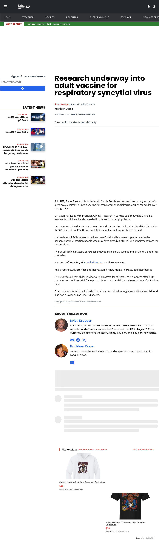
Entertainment (99, 17)
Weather (28, 17)
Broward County (87, 122)
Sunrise (73, 122)
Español (126, 17)
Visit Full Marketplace (143, 450)
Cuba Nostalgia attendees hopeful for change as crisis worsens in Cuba (15, 184)
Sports (49, 17)
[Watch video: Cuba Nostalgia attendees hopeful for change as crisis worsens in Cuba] (38, 180)
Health (64, 122)
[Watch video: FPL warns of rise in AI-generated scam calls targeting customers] (38, 147)
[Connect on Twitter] (84, 340)
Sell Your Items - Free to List (93, 450)
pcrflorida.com (94, 262)
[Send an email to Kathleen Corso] (72, 362)
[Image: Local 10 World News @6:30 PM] (38, 117)
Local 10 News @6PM (17, 132)
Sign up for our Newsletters (28, 76)
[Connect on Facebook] (78, 340)
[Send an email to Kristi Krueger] (72, 340)
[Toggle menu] (6, 6)
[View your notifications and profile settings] (149, 7)
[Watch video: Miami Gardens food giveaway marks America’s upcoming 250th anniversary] (38, 164)
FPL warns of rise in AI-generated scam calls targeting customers (15, 150)
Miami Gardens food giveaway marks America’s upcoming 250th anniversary (16, 168)
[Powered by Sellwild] (149, 538)
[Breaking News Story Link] (89, 24)
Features (72, 17)
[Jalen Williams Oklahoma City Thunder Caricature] (130, 514)
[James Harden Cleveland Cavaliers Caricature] (83, 473)
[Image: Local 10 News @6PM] (38, 132)
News (7, 17)
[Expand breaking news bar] (154, 24)
